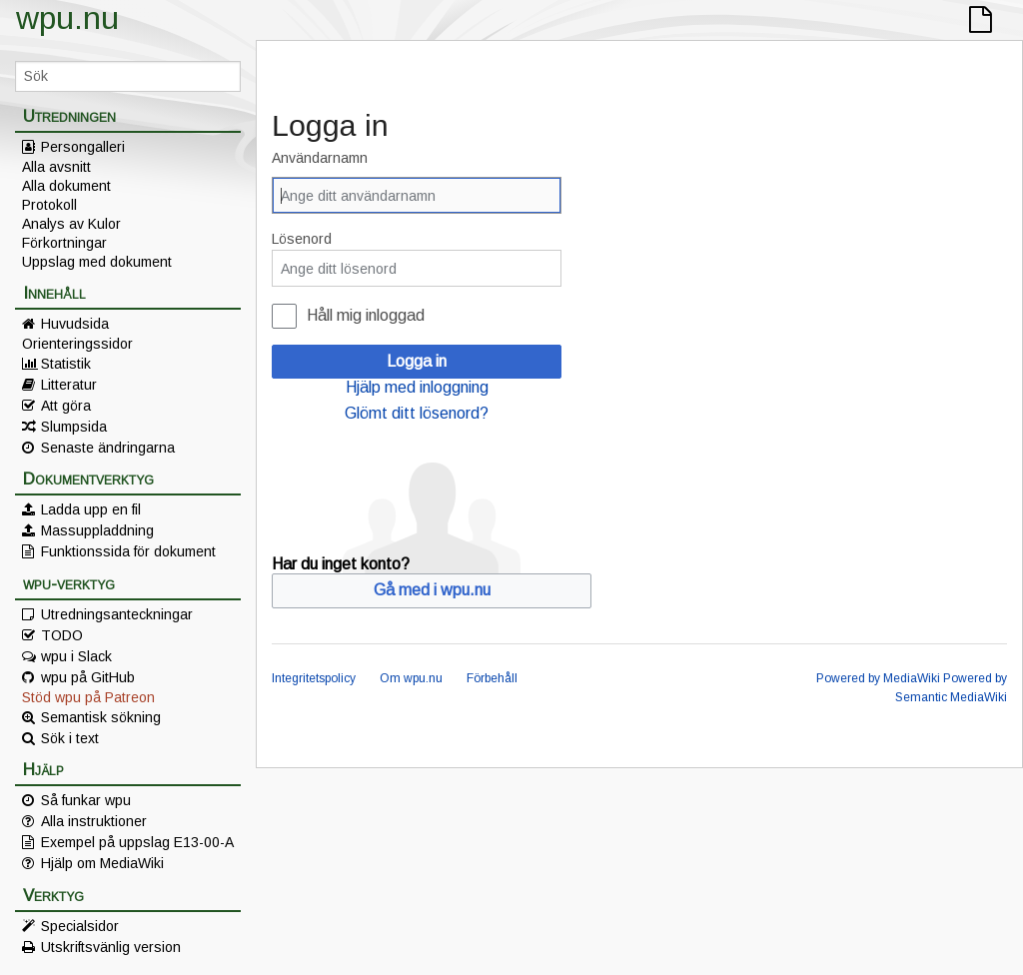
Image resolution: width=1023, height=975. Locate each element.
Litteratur (69, 385)
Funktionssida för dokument (128, 551)
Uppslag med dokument (97, 262)
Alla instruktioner (94, 821)
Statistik (66, 364)
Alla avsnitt (56, 167)
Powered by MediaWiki (878, 678)
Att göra (66, 406)
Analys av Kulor (71, 224)
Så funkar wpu (86, 800)
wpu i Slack (76, 656)
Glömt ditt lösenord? (417, 413)
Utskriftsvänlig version (111, 947)
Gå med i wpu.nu (432, 589)
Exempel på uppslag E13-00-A (137, 842)
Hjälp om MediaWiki (102, 863)
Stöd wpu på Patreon (88, 697)
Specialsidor (80, 926)
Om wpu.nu (411, 678)
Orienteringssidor (77, 344)
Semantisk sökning (101, 717)
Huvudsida (75, 324)
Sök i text (70, 738)
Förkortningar (64, 243)
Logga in (417, 361)
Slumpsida (74, 427)
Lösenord (302, 239)
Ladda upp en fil (91, 509)
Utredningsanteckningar (117, 614)
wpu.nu (67, 18)
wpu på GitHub (88, 677)
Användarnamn (320, 158)
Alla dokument (66, 186)
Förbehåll (492, 678)
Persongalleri (83, 147)
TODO (62, 635)
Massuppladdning (97, 530)
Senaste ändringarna (108, 448)
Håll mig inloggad (366, 315)
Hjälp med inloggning (417, 387)
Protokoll (49, 205)
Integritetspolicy (314, 678)
